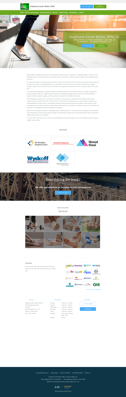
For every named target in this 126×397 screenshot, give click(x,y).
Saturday (62, 313)
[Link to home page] (34, 6)
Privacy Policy (54, 373)
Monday (62, 303)
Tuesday (62, 305)
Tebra (70, 391)
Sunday (62, 317)
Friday (62, 311)
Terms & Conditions (65, 373)
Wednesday (62, 307)
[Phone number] (88, 304)
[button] (100, 6)
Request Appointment (101, 46)
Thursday (62, 309)
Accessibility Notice (77, 373)
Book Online (63, 192)
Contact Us (87, 373)
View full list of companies (93, 289)
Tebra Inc (46, 373)
